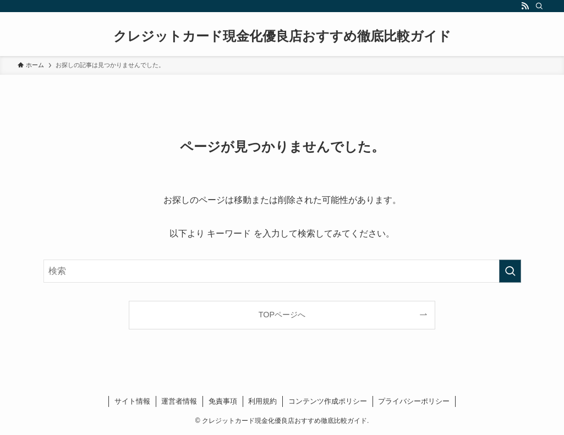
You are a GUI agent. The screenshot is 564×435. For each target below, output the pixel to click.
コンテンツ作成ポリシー (327, 401)
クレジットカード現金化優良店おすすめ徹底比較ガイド (282, 36)
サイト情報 (132, 401)
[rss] (525, 6)
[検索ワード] (282, 271)
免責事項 (223, 401)
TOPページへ (282, 314)
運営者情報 (179, 401)
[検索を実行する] (510, 271)
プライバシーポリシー (414, 401)
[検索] (539, 6)
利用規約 (262, 401)
